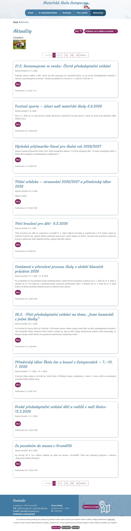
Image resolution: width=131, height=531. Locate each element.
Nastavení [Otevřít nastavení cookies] (80, 527)
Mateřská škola (74, 8)
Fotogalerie (18, 42)
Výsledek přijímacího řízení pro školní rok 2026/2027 (58, 151)
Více (20, 88)
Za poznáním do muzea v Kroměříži (43, 450)
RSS (78, 35)
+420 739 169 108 (40, 513)
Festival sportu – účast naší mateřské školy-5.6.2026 (58, 111)
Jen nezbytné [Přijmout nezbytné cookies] (66, 527)
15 (66, 59)
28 (72, 59)
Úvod (30, 17)
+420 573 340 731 (24, 513)
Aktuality (98, 17)
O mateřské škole (48, 17)
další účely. (111, 519)
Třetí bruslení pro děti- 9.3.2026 (41, 228)
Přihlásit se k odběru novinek (101, 35)
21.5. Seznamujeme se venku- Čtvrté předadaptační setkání (63, 70)
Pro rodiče (82, 17)
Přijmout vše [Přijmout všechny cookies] (51, 527)
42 (78, 59)
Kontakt (67, 17)
